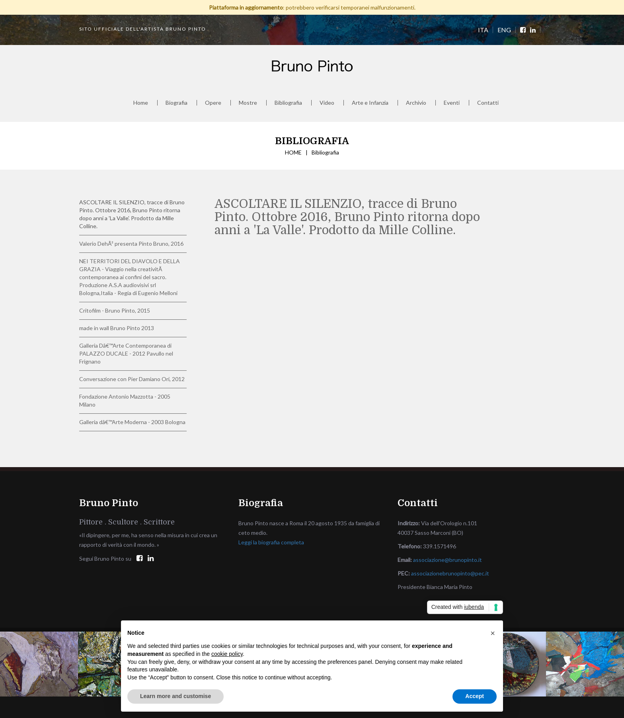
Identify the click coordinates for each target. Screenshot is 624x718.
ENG (504, 30)
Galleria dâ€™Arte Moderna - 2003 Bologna (132, 422)
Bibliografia (288, 103)
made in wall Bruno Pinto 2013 (116, 328)
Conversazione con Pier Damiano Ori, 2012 (132, 379)
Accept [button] (474, 696)
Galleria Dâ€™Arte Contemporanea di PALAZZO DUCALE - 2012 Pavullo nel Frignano (126, 353)
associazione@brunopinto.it (447, 559)
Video (327, 103)
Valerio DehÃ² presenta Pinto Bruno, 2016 (131, 243)
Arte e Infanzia (370, 103)
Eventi (452, 103)
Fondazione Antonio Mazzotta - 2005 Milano (124, 400)
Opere (213, 103)
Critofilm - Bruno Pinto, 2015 (114, 310)
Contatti (488, 103)
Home (140, 103)
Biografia (176, 103)
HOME (293, 152)
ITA (483, 30)
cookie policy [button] (227, 654)
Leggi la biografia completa (271, 542)
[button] (492, 633)
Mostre (248, 103)
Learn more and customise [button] (175, 696)
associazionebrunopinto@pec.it (450, 573)
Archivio (416, 103)
